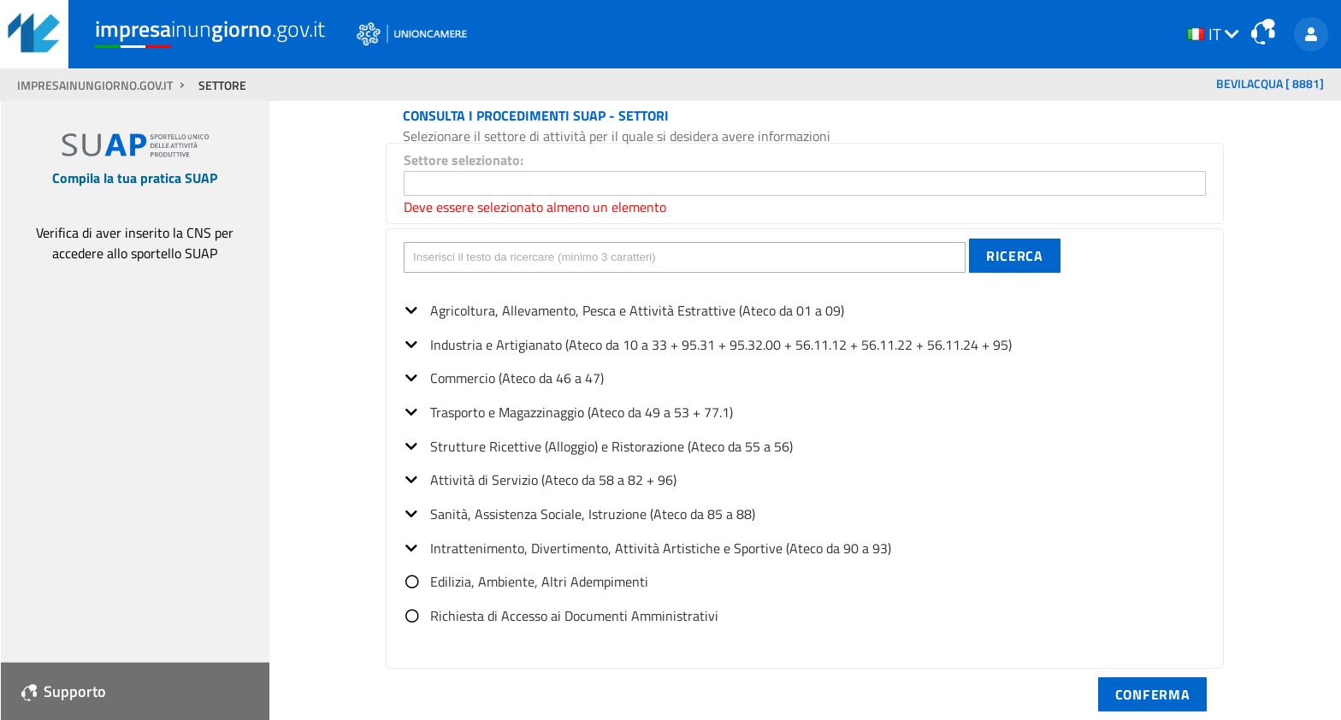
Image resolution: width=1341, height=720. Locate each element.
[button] (1014, 256)
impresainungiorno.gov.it (96, 85)
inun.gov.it (210, 28)
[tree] (805, 457)
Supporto (63, 691)
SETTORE (222, 85)
